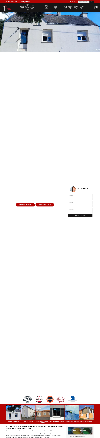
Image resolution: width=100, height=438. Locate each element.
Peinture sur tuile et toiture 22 (46, 7)
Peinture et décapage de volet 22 (32, 7)
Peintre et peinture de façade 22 (42, 7)
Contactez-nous (45, 205)
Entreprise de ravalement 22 (61, 7)
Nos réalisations (25, 205)
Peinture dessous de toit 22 (91, 7)
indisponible (11, 2)
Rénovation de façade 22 (76, 7)
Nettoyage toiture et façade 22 (96, 7)
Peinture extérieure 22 (22, 7)
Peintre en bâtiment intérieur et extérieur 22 (27, 7)
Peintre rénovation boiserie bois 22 (37, 7)
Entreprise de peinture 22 (17, 7)
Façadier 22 (51, 7)
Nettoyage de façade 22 (82, 7)
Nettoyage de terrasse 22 (87, 7)
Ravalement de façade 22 (70, 7)
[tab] (50, 26)
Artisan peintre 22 (65, 7)
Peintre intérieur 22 (55, 7)
